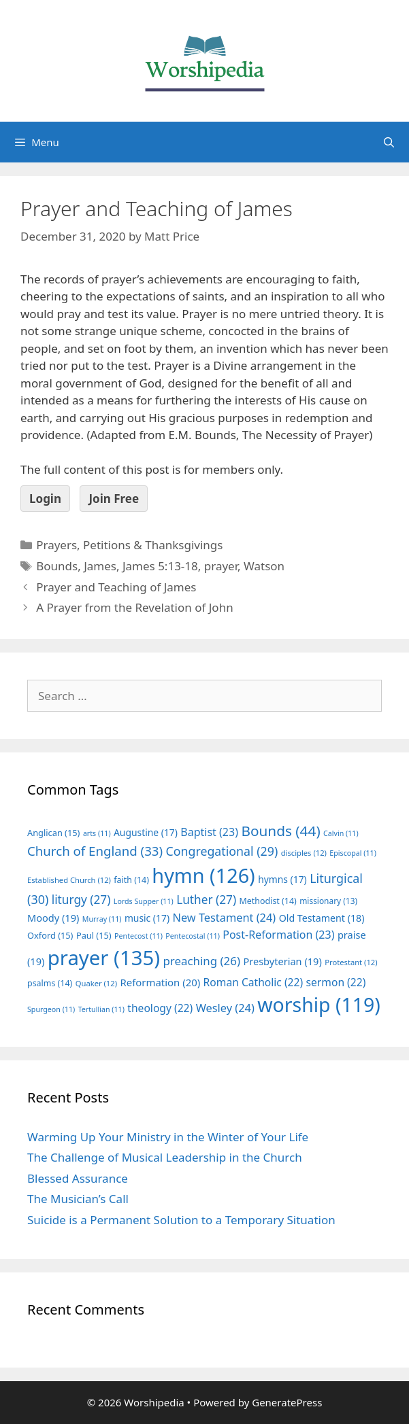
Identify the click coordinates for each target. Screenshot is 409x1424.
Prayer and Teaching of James (116, 587)
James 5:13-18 (160, 566)
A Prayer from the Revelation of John (134, 607)
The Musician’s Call (78, 1198)
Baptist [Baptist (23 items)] (209, 831)
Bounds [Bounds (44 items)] (280, 830)
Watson (264, 566)
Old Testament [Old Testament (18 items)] (322, 917)
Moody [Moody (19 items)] (53, 917)
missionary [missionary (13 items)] (328, 900)
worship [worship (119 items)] (318, 1005)
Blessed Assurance (77, 1178)
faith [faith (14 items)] (131, 880)
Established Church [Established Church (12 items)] (69, 880)
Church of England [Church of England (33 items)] (95, 850)
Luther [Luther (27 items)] (206, 899)
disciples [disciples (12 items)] (304, 853)
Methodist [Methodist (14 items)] (268, 901)
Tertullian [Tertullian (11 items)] (101, 1009)
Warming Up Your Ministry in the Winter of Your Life (167, 1137)
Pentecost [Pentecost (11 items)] (138, 936)
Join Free (113, 498)
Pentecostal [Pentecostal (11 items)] (192, 936)
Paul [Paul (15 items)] (94, 935)
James (100, 566)
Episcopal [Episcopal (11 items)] (352, 853)
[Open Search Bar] (389, 142)
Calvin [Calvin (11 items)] (341, 833)
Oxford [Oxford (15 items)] (50, 935)
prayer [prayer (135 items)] (104, 957)
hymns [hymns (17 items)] (282, 879)
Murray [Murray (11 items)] (102, 919)
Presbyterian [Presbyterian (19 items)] (282, 961)
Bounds (57, 566)
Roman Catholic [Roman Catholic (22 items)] (253, 982)
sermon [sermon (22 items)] (336, 982)
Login (45, 498)
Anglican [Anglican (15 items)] (53, 833)
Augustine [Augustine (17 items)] (146, 832)
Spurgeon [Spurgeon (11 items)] (51, 1009)
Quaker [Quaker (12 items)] (96, 983)
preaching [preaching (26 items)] (201, 961)
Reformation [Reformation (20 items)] (160, 982)
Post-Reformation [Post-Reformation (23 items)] (278, 934)
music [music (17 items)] (147, 917)
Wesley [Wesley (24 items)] (225, 1008)
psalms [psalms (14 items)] (49, 983)
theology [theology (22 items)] (160, 1008)
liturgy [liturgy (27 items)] (81, 899)
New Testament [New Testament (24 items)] (224, 917)
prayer (221, 566)
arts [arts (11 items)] (97, 833)
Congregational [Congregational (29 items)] (222, 851)
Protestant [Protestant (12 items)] (351, 962)
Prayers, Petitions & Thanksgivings (129, 545)
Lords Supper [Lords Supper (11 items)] (144, 901)
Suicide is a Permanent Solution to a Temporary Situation (181, 1220)
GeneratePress (287, 1402)
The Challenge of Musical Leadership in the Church (164, 1157)
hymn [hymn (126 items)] (203, 875)
